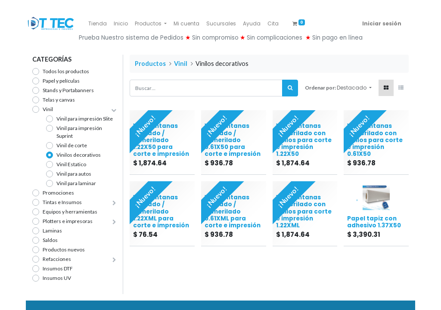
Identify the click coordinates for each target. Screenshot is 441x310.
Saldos (50, 240)
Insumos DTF (58, 268)
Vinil (48, 109)
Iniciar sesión (381, 23)
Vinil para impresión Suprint (79, 132)
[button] (354, 88)
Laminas (52, 230)
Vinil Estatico (71, 164)
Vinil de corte (71, 145)
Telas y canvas (59, 99)
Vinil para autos (73, 173)
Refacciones (57, 259)
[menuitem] (97, 23)
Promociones (58, 192)
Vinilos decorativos (78, 155)
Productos (150, 63)
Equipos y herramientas (70, 211)
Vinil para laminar (76, 183)
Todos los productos (66, 71)
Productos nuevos (64, 249)
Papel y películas (61, 81)
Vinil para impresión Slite (84, 118)
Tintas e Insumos (62, 202)
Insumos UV (57, 278)
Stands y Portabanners (68, 90)
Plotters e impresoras (68, 221)
